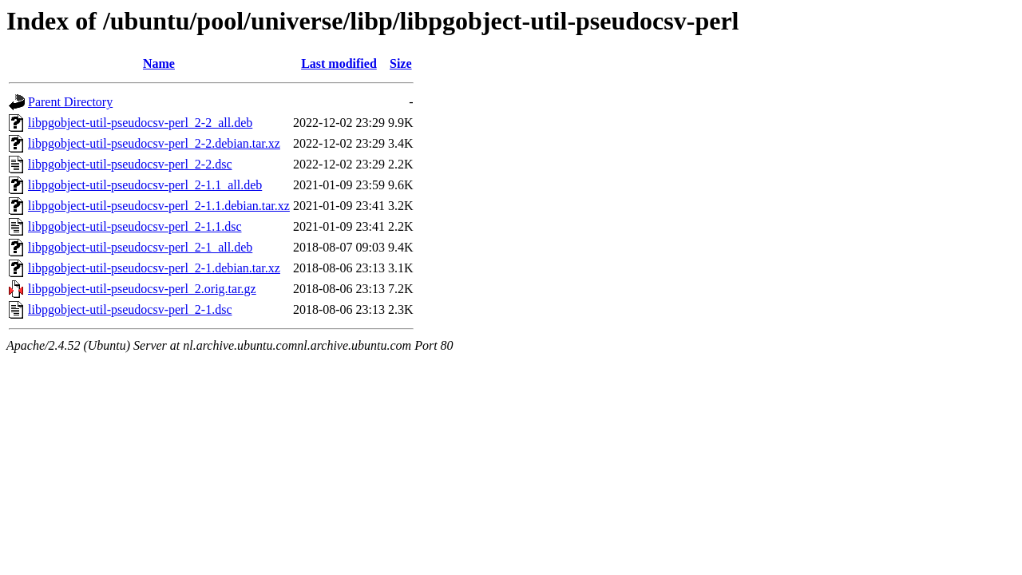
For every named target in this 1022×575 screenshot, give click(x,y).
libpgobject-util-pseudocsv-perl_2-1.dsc (130, 309)
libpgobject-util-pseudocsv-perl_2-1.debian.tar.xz (154, 268)
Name (159, 63)
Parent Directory (70, 102)
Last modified (339, 63)
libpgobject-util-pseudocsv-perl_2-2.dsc (130, 164)
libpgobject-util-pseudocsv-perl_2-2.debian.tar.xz (154, 143)
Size (401, 63)
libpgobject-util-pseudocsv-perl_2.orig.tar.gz (142, 288)
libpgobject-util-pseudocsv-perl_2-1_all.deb (140, 247)
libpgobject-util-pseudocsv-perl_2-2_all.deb (140, 122)
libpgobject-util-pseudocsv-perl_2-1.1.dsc (135, 226)
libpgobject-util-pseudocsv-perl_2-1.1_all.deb (145, 185)
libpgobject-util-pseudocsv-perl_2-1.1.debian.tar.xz (159, 205)
